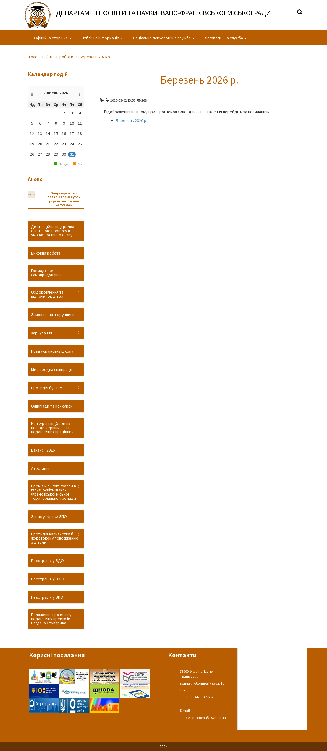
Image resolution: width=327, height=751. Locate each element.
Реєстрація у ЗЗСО (48, 578)
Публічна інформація (102, 37)
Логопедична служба (226, 37)
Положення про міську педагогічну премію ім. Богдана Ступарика (51, 618)
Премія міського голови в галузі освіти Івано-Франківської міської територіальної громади (53, 492)
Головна (36, 56)
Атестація (40, 468)
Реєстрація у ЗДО (47, 560)
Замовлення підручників (53, 314)
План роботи (61, 56)
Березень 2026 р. (95, 56)
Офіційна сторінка (53, 37)
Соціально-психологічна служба (164, 37)
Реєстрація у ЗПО (47, 597)
